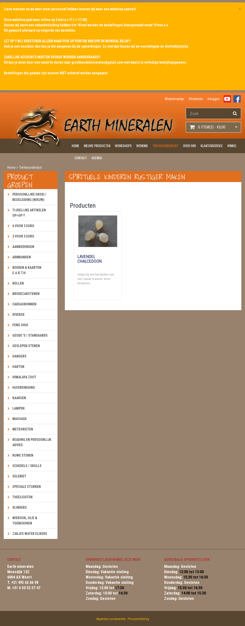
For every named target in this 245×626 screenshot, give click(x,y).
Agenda (97, 157)
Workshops (123, 145)
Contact (81, 157)
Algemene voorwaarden (111, 619)
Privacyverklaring (138, 619)
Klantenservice (212, 145)
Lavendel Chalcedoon (89, 259)
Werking (142, 145)
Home (75, 145)
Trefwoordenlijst (165, 145)
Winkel (232, 145)
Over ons (189, 145)
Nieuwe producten (97, 145)
